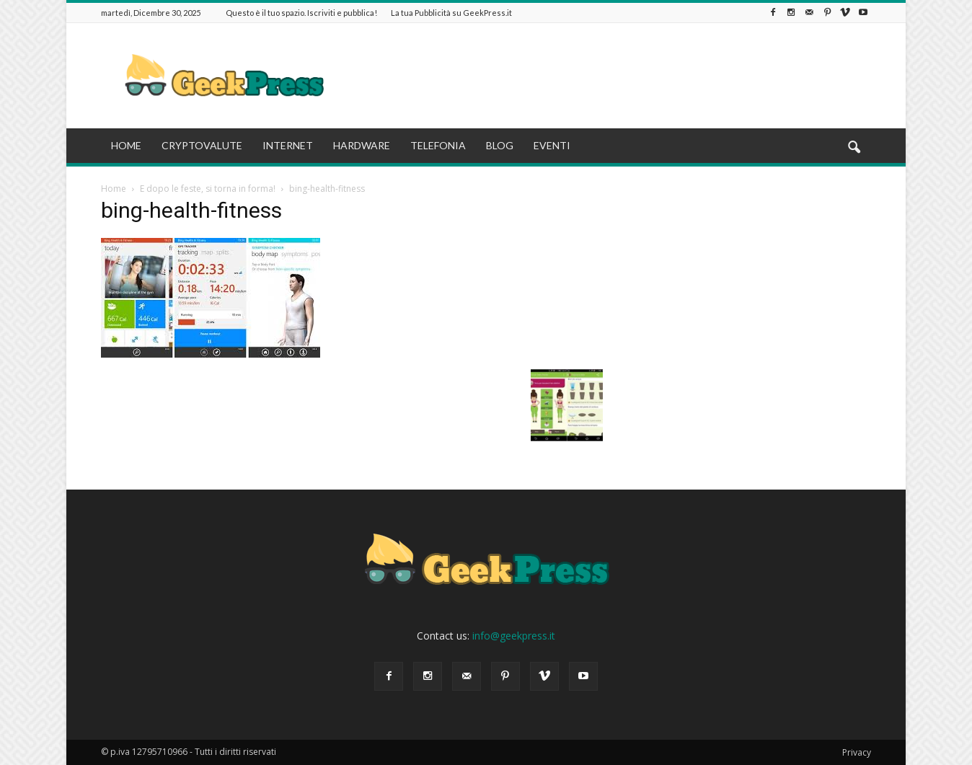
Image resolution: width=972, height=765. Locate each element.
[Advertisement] (608, 75)
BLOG (499, 145)
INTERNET (287, 145)
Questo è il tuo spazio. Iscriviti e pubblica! (301, 12)
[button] (853, 148)
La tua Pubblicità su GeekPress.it (451, 12)
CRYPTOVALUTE (202, 145)
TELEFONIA (438, 145)
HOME (126, 145)
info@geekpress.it (513, 635)
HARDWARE (361, 145)
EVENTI (552, 145)
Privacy (856, 752)
